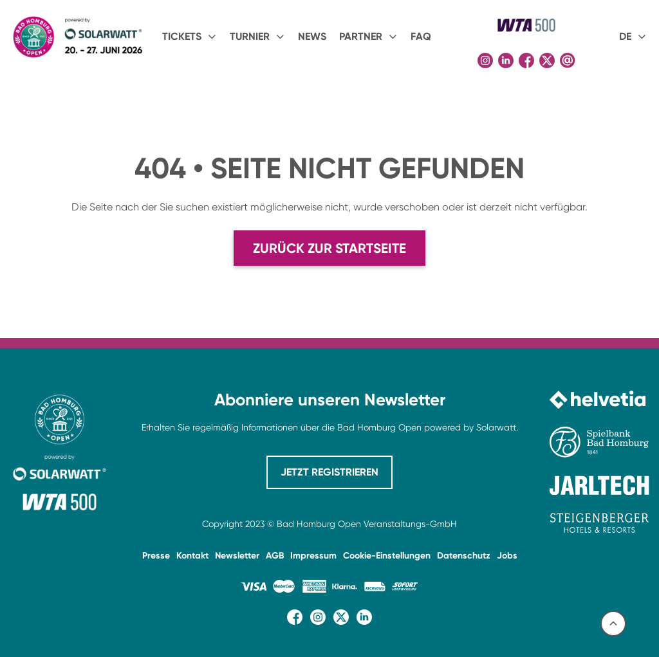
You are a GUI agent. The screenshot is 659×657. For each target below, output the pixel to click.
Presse (156, 555)
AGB (275, 555)
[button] (189, 36)
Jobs (507, 555)
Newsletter (237, 555)
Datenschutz (463, 555)
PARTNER (360, 36)
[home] (77, 37)
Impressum (313, 555)
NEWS (312, 36)
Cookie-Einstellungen (387, 555)
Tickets (181, 36)
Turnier (250, 36)
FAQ (421, 36)
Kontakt (192, 555)
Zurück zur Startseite (329, 248)
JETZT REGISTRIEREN (329, 472)
